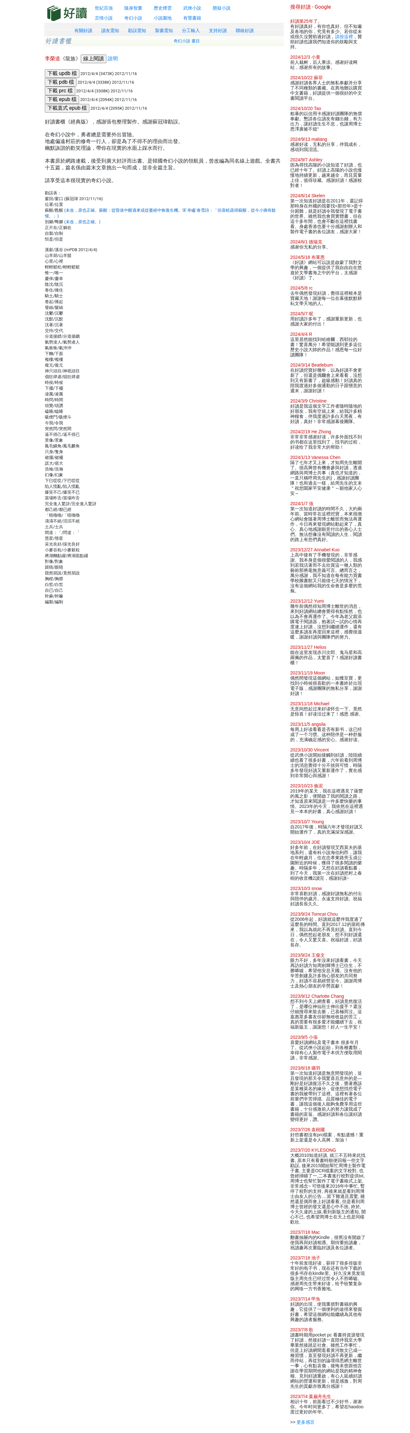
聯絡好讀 (245, 30)
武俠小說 (192, 8)
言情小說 (104, 18)
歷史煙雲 (163, 8)
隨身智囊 (133, 8)
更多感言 (306, 1422)
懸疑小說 (222, 8)
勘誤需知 (137, 30)
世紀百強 (104, 8)
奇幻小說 (133, 18)
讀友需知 (110, 30)
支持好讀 (218, 30)
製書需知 (164, 30)
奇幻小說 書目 (187, 40)
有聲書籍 (192, 18)
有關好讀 (83, 30)
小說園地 (163, 18)
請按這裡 (344, 36)
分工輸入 (191, 30)
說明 (113, 58)
